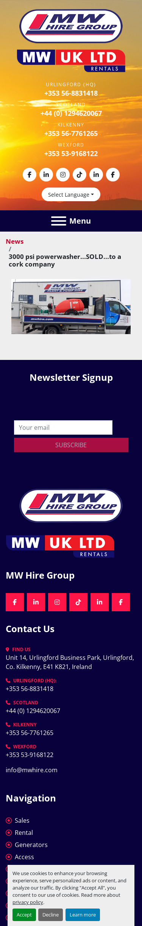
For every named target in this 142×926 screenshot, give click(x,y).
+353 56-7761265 (71, 133)
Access (24, 857)
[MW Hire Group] (71, 505)
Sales (22, 820)
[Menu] (58, 221)
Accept (24, 914)
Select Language (68, 194)
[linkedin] (46, 174)
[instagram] (63, 174)
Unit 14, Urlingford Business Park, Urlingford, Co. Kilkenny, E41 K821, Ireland (71, 662)
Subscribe (71, 445)
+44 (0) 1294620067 (71, 113)
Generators (31, 845)
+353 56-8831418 (71, 93)
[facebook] (29, 174)
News (14, 241)
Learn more (83, 914)
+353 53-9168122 (71, 153)
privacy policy (27, 902)
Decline (50, 914)
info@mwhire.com (32, 770)
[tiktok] (79, 174)
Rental (24, 832)
